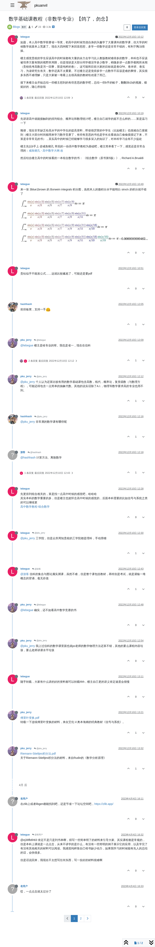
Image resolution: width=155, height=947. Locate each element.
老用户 (24, 798)
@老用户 (37, 834)
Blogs (16, 26)
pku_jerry (25, 340)
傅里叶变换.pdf (29, 717)
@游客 (36, 569)
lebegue (25, 36)
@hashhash (34, 452)
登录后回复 (140, 27)
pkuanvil (40, 5)
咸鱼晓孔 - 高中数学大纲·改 (46, 150)
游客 (22, 452)
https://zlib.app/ (103, 804)
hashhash (26, 304)
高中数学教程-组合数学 (35, 506)
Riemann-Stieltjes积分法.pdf (38, 753)
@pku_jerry (40, 376)
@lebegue (40, 340)
